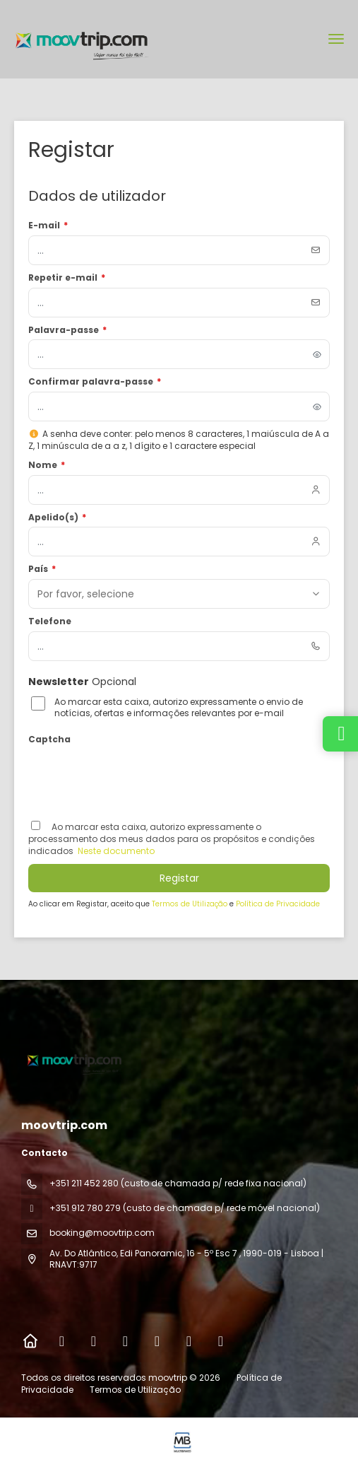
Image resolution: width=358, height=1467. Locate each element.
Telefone (49, 621)
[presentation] (135, 777)
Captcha (49, 739)
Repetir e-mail (66, 278)
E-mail (48, 225)
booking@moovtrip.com (102, 1233)
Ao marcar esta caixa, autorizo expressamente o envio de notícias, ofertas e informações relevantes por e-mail (178, 708)
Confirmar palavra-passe (94, 381)
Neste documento (115, 851)
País (42, 569)
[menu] (336, 39)
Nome (46, 465)
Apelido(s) (57, 517)
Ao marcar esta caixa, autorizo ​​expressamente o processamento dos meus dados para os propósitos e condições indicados (171, 839)
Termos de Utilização (190, 904)
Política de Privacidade (278, 904)
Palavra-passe (67, 330)
